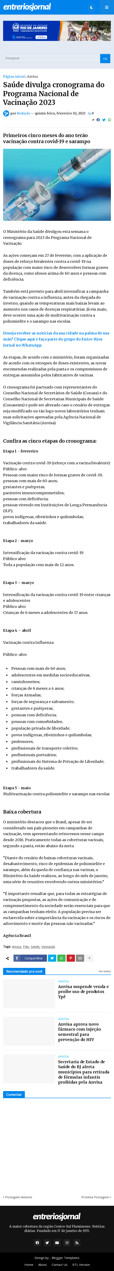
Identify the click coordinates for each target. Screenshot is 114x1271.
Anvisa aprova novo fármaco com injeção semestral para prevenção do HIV (79, 1032)
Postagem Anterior (18, 1197)
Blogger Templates (65, 1258)
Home (28, 1264)
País (26, 946)
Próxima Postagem (95, 1197)
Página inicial (14, 76)
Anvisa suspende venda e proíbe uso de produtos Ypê (83, 991)
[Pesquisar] (57, 58)
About (42, 1264)
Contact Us (59, 1264)
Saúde (35, 946)
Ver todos (105, 971)
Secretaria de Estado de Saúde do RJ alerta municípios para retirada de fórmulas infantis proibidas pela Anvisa (83, 1072)
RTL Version (81, 1264)
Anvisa (32, 76)
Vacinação (48, 946)
